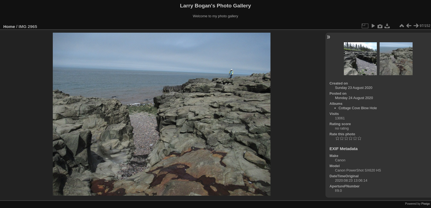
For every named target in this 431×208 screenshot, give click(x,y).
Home (9, 26)
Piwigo (425, 203)
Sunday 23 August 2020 (353, 88)
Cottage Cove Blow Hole (358, 108)
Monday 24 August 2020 (354, 98)
